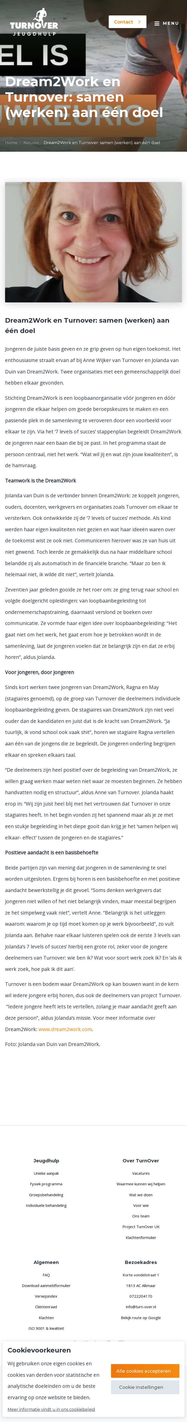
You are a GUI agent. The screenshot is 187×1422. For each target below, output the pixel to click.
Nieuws (31, 142)
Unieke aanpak (46, 1173)
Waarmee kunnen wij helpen (141, 1183)
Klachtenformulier (141, 1237)
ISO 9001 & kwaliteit (46, 1328)
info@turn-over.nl (141, 1306)
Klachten (46, 1317)
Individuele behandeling (46, 1205)
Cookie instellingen (141, 1387)
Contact (127, 22)
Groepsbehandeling (46, 1194)
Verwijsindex (46, 1296)
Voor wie (141, 1205)
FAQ (46, 1274)
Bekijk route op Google (141, 1317)
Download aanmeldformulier (46, 1285)
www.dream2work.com (65, 1029)
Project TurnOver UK (141, 1226)
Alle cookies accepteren (145, 1371)
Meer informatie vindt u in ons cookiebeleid (51, 1409)
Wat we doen (141, 1194)
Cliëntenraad (46, 1306)
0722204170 (140, 1296)
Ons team (140, 1215)
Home (11, 142)
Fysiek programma (46, 1183)
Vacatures (141, 1173)
